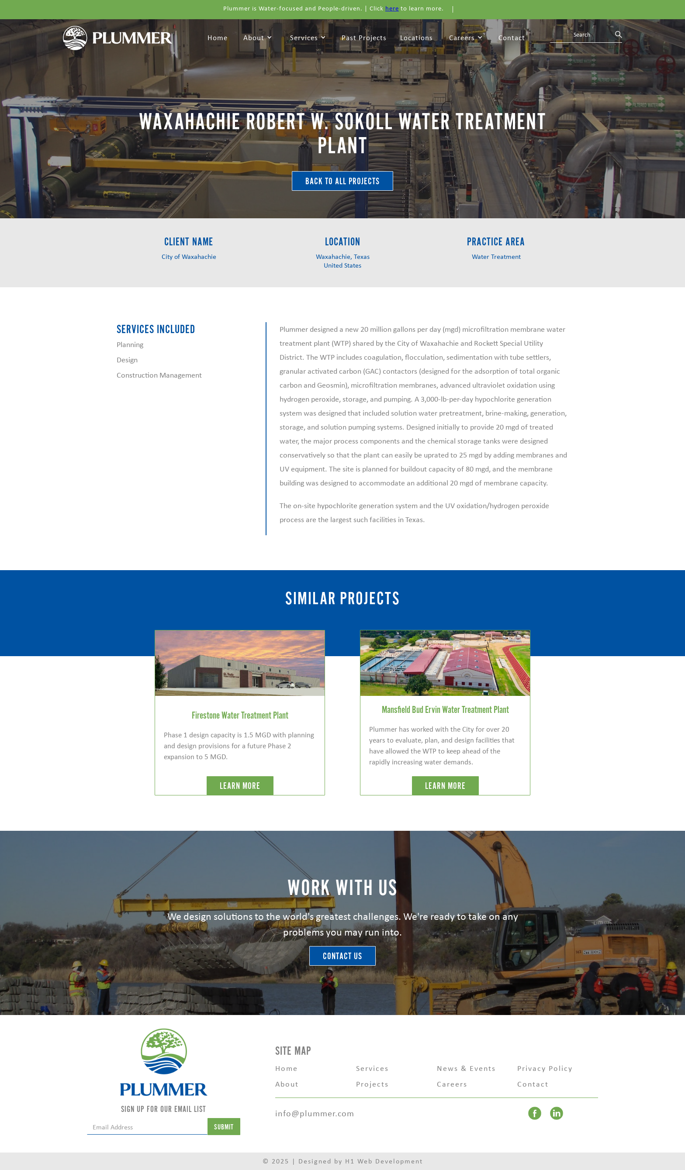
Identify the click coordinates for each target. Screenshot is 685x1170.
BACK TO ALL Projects (342, 181)
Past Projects (364, 37)
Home (218, 37)
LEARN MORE (240, 786)
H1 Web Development (384, 1161)
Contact (511, 37)
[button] (257, 38)
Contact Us (342, 956)
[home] (117, 37)
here (392, 8)
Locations (416, 37)
